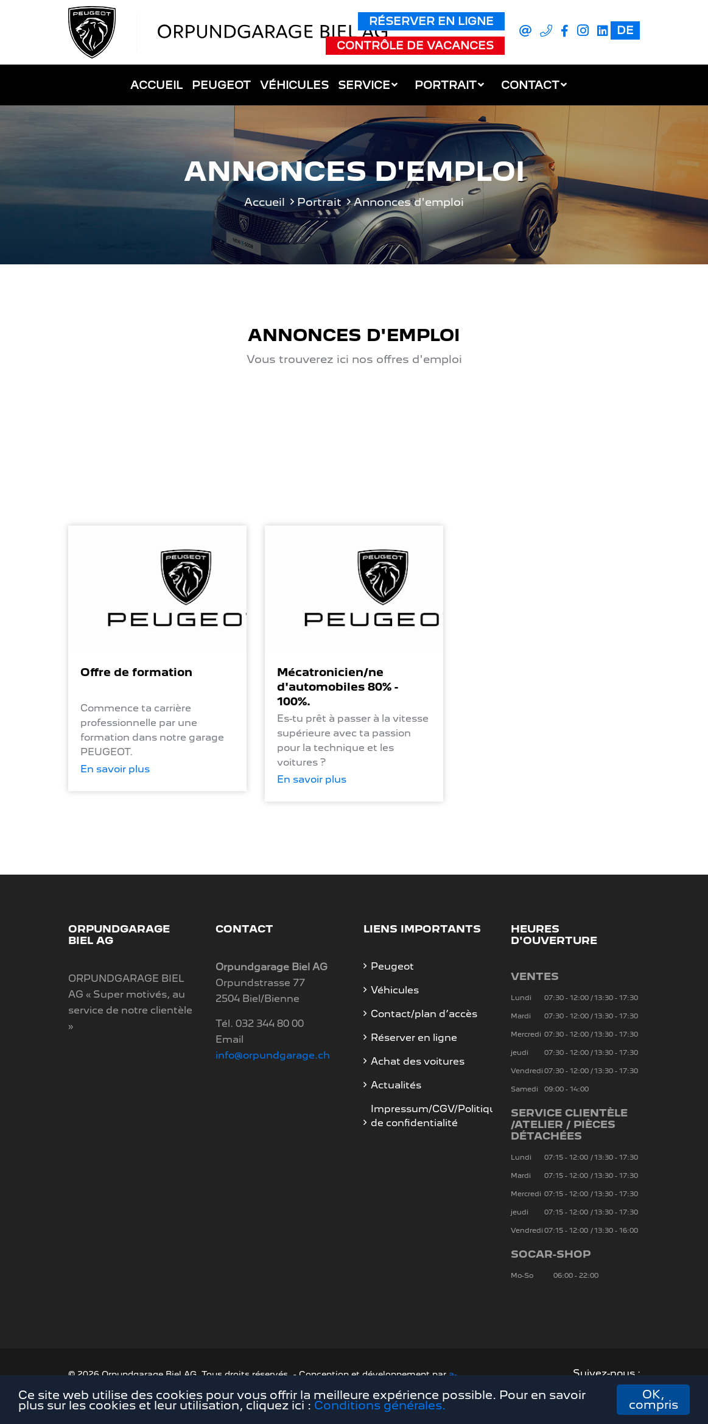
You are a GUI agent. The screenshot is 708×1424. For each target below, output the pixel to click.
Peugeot (221, 85)
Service (364, 85)
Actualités (396, 1085)
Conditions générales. (380, 1405)
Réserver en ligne (431, 21)
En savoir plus (115, 769)
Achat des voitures (417, 1061)
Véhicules (294, 85)
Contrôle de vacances (415, 45)
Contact (530, 85)
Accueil (156, 85)
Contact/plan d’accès (424, 1014)
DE (625, 30)
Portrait (446, 85)
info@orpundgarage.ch (273, 1055)
